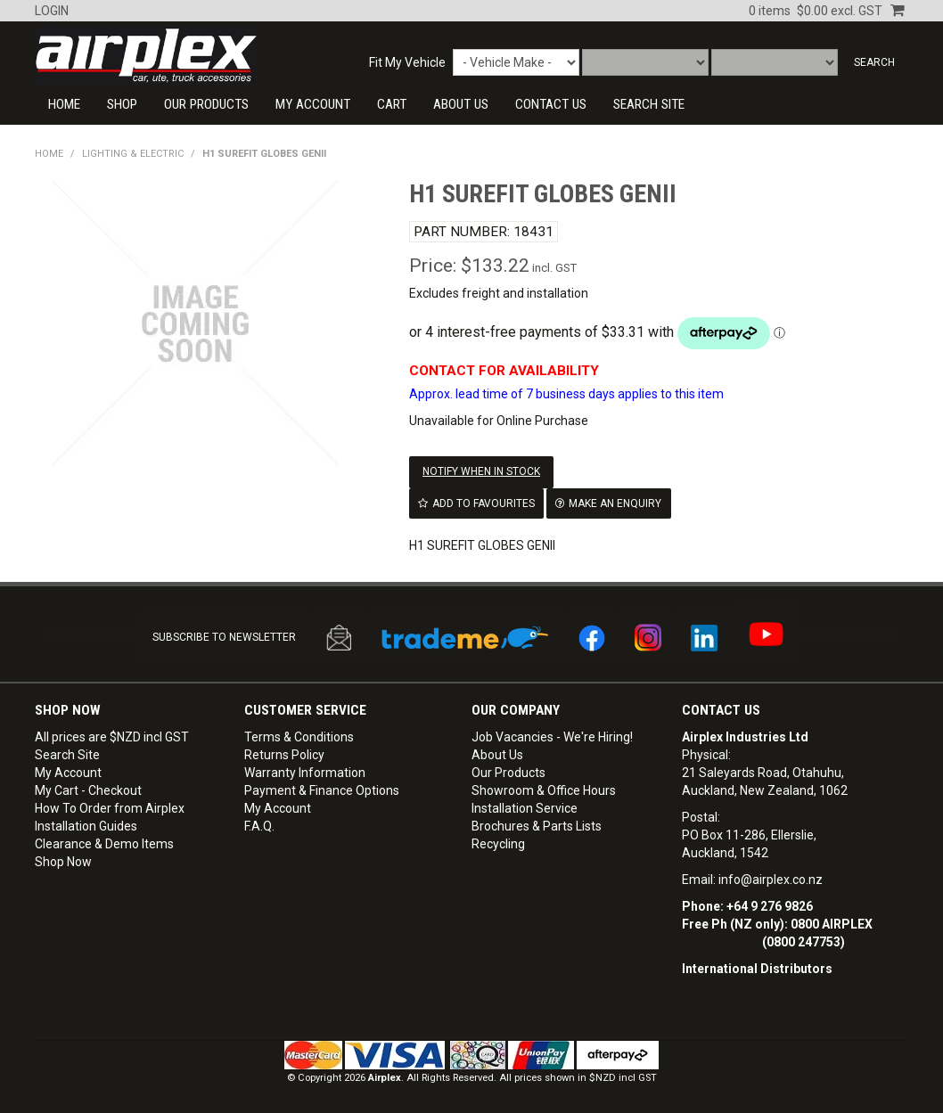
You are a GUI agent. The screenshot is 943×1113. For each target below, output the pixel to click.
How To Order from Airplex (109, 807)
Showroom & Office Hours (544, 789)
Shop (122, 104)
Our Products (206, 104)
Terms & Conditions (299, 736)
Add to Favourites (483, 502)
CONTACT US (550, 104)
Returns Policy (284, 754)
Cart (391, 104)
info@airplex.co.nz (770, 879)
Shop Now (63, 861)
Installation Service (525, 807)
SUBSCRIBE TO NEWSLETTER (224, 636)
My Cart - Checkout (88, 789)
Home (64, 104)
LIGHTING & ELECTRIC (133, 154)
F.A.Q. (259, 825)
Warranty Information (304, 772)
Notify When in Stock (481, 471)
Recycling (498, 843)
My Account (312, 104)
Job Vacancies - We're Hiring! (552, 736)
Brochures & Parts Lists (537, 825)
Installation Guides (86, 825)
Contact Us (721, 709)
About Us (460, 104)
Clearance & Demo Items (104, 843)
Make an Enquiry (615, 502)
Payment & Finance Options (321, 789)
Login (52, 11)
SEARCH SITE (649, 104)
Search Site (67, 754)
